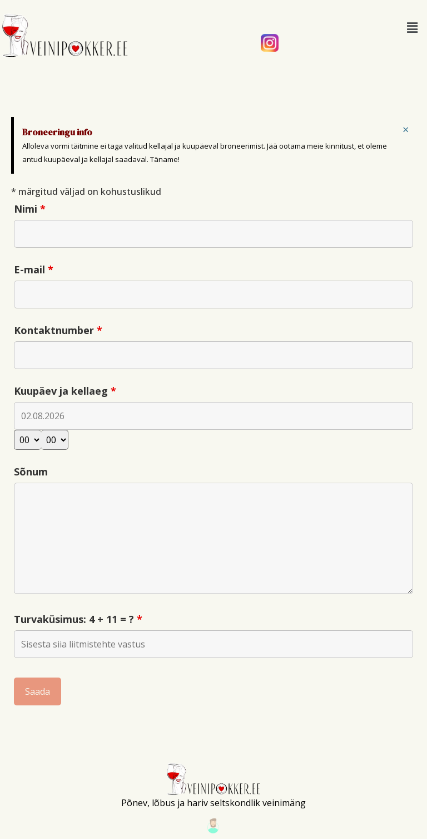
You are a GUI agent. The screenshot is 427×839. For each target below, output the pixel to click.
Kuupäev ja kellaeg (65, 390)
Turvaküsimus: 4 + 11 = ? (78, 619)
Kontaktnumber (58, 330)
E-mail (33, 269)
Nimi (30, 208)
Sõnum (31, 471)
